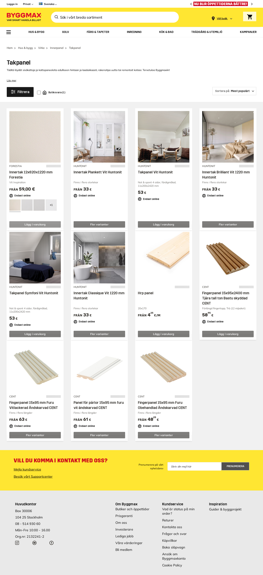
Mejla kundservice (27, 464)
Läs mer (11, 74)
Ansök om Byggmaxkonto (174, 550)
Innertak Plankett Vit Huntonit (98, 166)
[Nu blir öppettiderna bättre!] (221, 4)
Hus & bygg (25, 42)
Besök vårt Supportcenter (33, 471)
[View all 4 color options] (51, 199)
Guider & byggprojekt (225, 503)
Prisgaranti (124, 510)
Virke (41, 42)
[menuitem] (8, 32)
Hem (10, 42)
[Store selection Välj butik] (222, 18)
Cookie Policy (172, 559)
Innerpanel (57, 42)
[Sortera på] (234, 85)
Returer (168, 514)
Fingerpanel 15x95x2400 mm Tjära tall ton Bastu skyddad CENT (225, 292)
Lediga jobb (124, 530)
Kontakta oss (172, 521)
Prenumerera (235, 460)
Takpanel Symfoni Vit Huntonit (33, 287)
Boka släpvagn (173, 542)
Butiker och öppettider (132, 503)
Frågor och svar (174, 528)
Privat (27, 4)
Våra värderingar (129, 537)
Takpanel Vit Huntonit (155, 166)
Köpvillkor (169, 535)
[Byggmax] (24, 17)
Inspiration (218, 498)
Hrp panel (145, 287)
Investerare (124, 524)
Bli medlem (123, 544)
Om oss (121, 517)
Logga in (12, 4)
